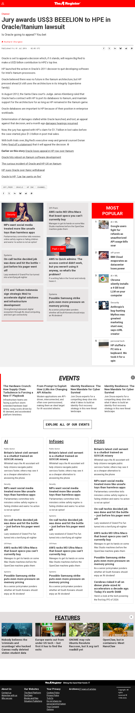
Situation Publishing (33, 701)
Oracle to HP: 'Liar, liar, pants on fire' (21, 176)
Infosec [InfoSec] (56, 441)
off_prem (7, 187)
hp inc (30, 187)
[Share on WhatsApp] (131, 48)
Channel (5, 14)
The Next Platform (32, 693)
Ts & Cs (50, 698)
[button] (133, 377)
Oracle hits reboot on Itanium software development (31, 157)
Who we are (7, 698)
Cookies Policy (53, 693)
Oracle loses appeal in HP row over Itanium (49, 150)
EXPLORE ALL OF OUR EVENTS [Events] (67, 424)
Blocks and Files (31, 698)
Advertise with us (9, 695)
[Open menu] (130, 3)
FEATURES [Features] (67, 618)
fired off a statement (20, 144)
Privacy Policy (53, 695)
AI (6, 441)
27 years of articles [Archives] (87, 689)
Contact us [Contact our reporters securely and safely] (6, 693)
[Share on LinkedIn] (115, 48)
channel (41, 187)
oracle (19, 187)
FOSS (99, 441)
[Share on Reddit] (126, 48)
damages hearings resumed (62, 123)
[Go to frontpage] (67, 3)
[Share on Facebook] (103, 48)
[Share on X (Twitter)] (109, 48)
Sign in (5, 3)
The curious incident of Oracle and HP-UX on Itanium (31, 163)
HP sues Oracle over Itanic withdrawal (23, 170)
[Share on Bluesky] (120, 48)
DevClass (28, 695)
